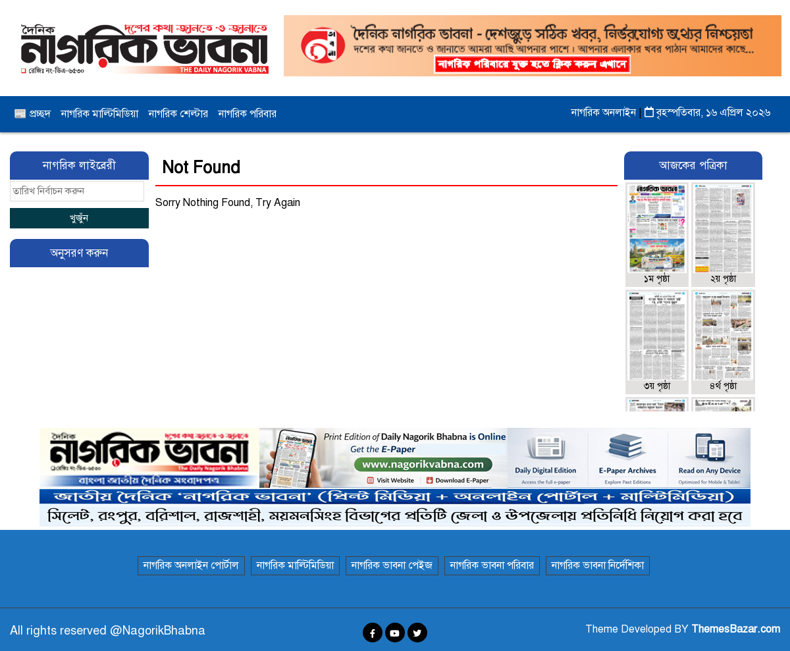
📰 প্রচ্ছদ (32, 113)
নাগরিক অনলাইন (605, 112)
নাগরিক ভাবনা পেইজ (392, 565)
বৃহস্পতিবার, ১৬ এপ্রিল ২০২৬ (707, 112)
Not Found (201, 167)
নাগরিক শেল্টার (178, 113)
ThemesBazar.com (735, 629)
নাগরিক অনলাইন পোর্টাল (191, 565)
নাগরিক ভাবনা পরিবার (492, 565)
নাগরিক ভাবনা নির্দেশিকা (598, 565)
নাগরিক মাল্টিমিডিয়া (99, 113)
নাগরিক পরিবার (247, 113)
